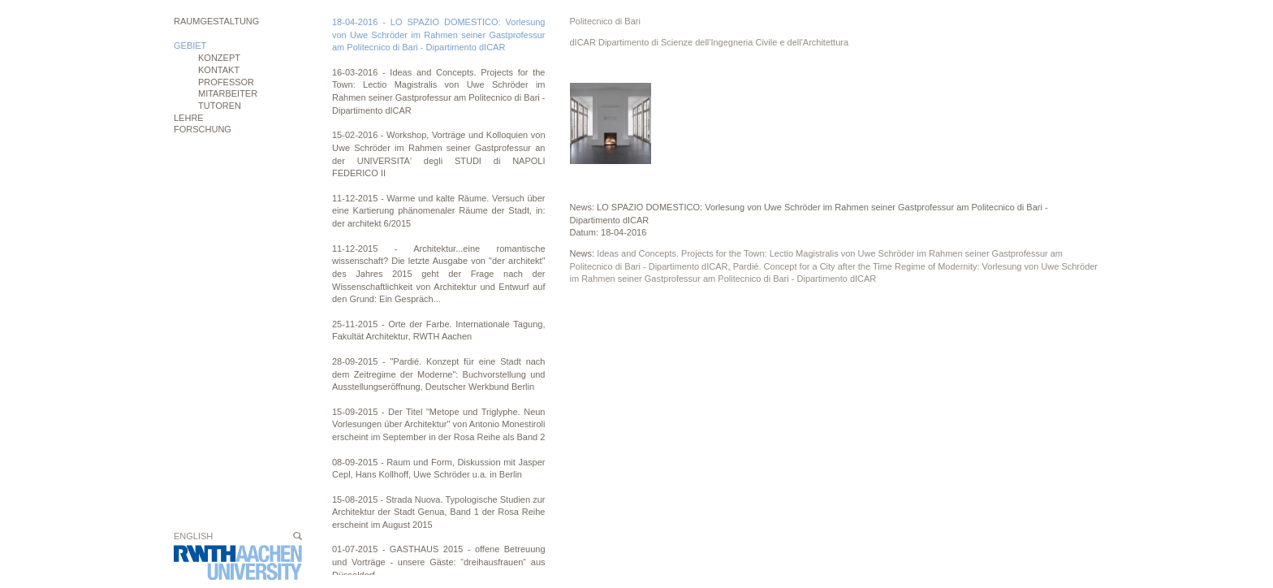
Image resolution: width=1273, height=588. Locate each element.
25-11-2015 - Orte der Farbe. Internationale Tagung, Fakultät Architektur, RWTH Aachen (439, 330)
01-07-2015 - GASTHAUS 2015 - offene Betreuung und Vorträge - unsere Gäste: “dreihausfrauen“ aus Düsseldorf (439, 561)
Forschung (202, 129)
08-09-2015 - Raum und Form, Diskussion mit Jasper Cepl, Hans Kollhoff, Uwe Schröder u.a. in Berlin (439, 468)
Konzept (219, 58)
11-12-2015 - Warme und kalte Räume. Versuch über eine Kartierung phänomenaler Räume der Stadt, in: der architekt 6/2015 (439, 210)
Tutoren (219, 105)
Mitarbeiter (227, 93)
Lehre (189, 118)
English (193, 536)
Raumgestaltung (216, 21)
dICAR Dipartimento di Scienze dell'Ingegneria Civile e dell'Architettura (709, 42)
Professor (226, 82)
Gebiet (190, 45)
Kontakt (218, 70)
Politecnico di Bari (605, 21)
